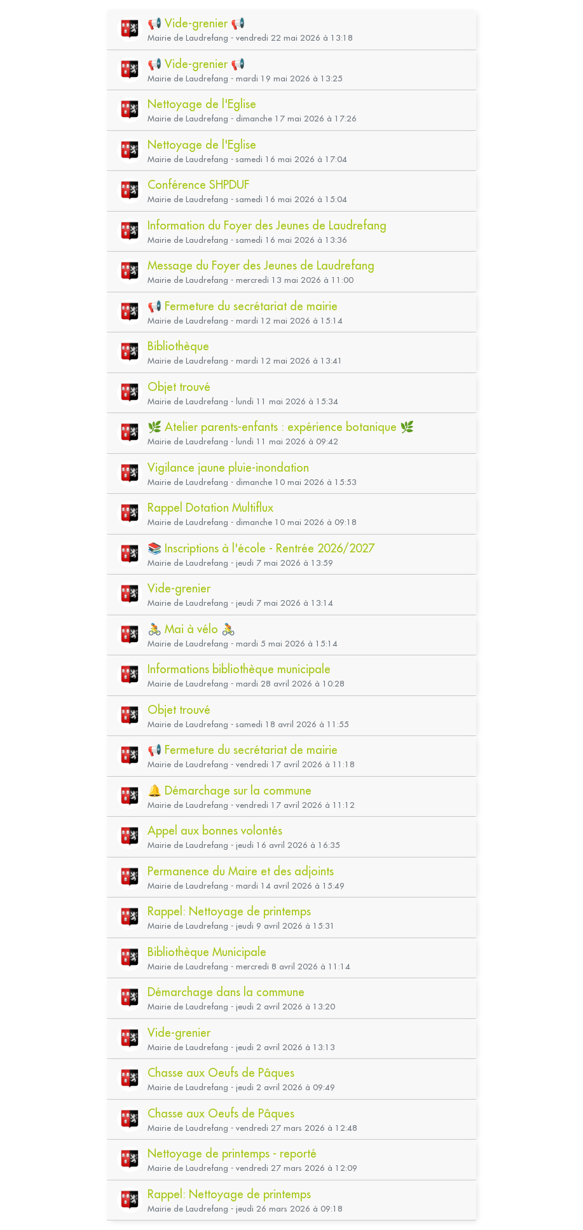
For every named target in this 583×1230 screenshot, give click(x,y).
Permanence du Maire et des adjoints (240, 871)
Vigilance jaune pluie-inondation (228, 467)
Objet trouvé (178, 386)
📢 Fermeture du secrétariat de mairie (242, 306)
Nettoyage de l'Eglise (201, 104)
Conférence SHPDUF (198, 184)
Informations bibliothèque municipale (239, 669)
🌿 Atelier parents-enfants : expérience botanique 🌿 (280, 427)
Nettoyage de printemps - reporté (232, 1153)
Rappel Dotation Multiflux (210, 507)
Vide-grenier (178, 588)
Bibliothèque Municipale (206, 952)
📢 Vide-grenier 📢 (196, 23)
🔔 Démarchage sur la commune (229, 790)
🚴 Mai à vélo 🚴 (191, 629)
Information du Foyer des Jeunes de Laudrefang (267, 225)
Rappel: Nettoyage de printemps (229, 911)
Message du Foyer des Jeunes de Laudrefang (260, 265)
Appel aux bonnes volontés (214, 830)
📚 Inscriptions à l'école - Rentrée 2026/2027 (260, 548)
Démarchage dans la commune (226, 992)
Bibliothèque (178, 346)
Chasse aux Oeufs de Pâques (220, 1072)
